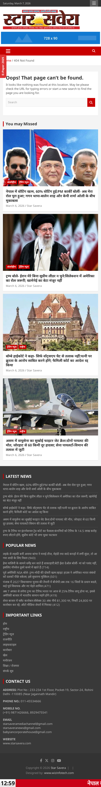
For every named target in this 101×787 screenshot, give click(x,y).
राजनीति (7, 639)
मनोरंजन (7, 660)
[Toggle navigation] (8, 51)
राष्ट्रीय (22, 346)
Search (91, 102)
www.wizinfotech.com (59, 773)
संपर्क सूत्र (8, 671)
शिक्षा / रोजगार (11, 666)
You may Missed (21, 123)
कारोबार (7, 650)
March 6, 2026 (15, 206)
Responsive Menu (94, 3)
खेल (5, 655)
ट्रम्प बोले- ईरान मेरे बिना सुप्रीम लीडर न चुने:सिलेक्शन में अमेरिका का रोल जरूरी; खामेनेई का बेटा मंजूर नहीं (50, 278)
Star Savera (34, 206)
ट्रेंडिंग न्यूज (24, 182)
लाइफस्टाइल (9, 645)
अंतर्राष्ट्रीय (11, 182)
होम (5, 623)
